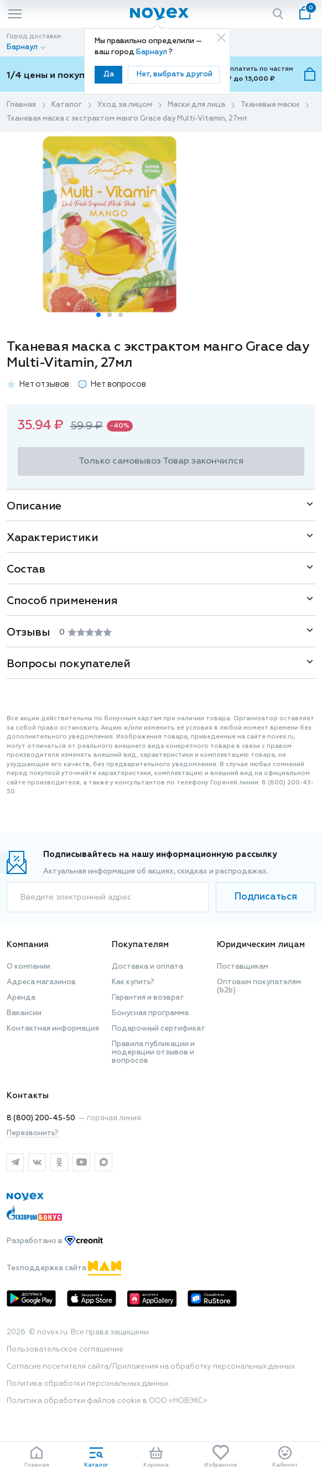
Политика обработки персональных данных (88, 1383)
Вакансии (24, 1013)
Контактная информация (53, 1028)
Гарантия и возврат (148, 997)
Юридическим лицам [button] (261, 944)
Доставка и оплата (147, 966)
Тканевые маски (270, 104)
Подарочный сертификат (158, 1028)
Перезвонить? (33, 1133)
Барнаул (152, 52)
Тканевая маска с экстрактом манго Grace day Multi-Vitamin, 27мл (127, 118)
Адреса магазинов (41, 982)
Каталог (66, 104)
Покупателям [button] (140, 944)
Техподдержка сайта (64, 1268)
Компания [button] (28, 944)
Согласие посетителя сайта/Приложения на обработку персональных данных (151, 1366)
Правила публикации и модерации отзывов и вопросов (153, 1052)
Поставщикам (242, 966)
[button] (98, 315)
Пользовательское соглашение (65, 1349)
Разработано (55, 1241)
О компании (28, 966)
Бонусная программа (150, 1013)
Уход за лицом (124, 104)
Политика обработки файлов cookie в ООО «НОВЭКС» (107, 1401)
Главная (21, 104)
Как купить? (133, 982)
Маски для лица (196, 104)
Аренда (21, 997)
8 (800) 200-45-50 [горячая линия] (41, 1118)
